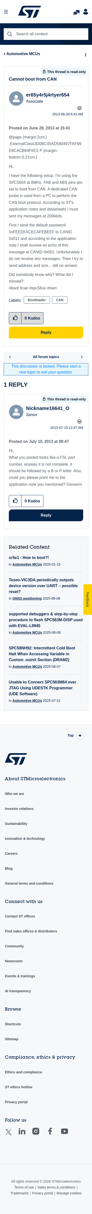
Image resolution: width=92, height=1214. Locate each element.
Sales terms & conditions (56, 1187)
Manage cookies (68, 1193)
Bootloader (37, 300)
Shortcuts (13, 1024)
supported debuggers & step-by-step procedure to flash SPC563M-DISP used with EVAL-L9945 (46, 620)
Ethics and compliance (23, 1072)
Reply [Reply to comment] (46, 515)
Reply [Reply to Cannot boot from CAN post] (46, 332)
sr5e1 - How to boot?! (29, 558)
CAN (59, 300)
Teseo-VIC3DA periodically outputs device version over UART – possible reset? (43, 586)
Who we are (14, 794)
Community (14, 946)
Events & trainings (20, 976)
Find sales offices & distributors (31, 931)
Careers (11, 853)
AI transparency (18, 991)
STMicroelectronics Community (29, 12)
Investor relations (19, 809)
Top (70, 735)
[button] (15, 500)
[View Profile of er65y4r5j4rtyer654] (47, 95)
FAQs (76, 11)
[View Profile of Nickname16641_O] (47, 408)
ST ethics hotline (18, 1087)
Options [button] (85, 54)
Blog (9, 868)
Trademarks (20, 1193)
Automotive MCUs (23, 54)
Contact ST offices (20, 916)
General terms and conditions (29, 883)
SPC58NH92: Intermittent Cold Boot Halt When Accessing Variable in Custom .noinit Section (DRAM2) (42, 654)
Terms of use (24, 1187)
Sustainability (16, 824)
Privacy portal (16, 1102)
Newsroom (14, 961)
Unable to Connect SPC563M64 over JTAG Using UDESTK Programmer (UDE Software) (42, 688)
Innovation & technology (25, 839)
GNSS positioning (27, 598)
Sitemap (11, 1039)
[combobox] (46, 34)
